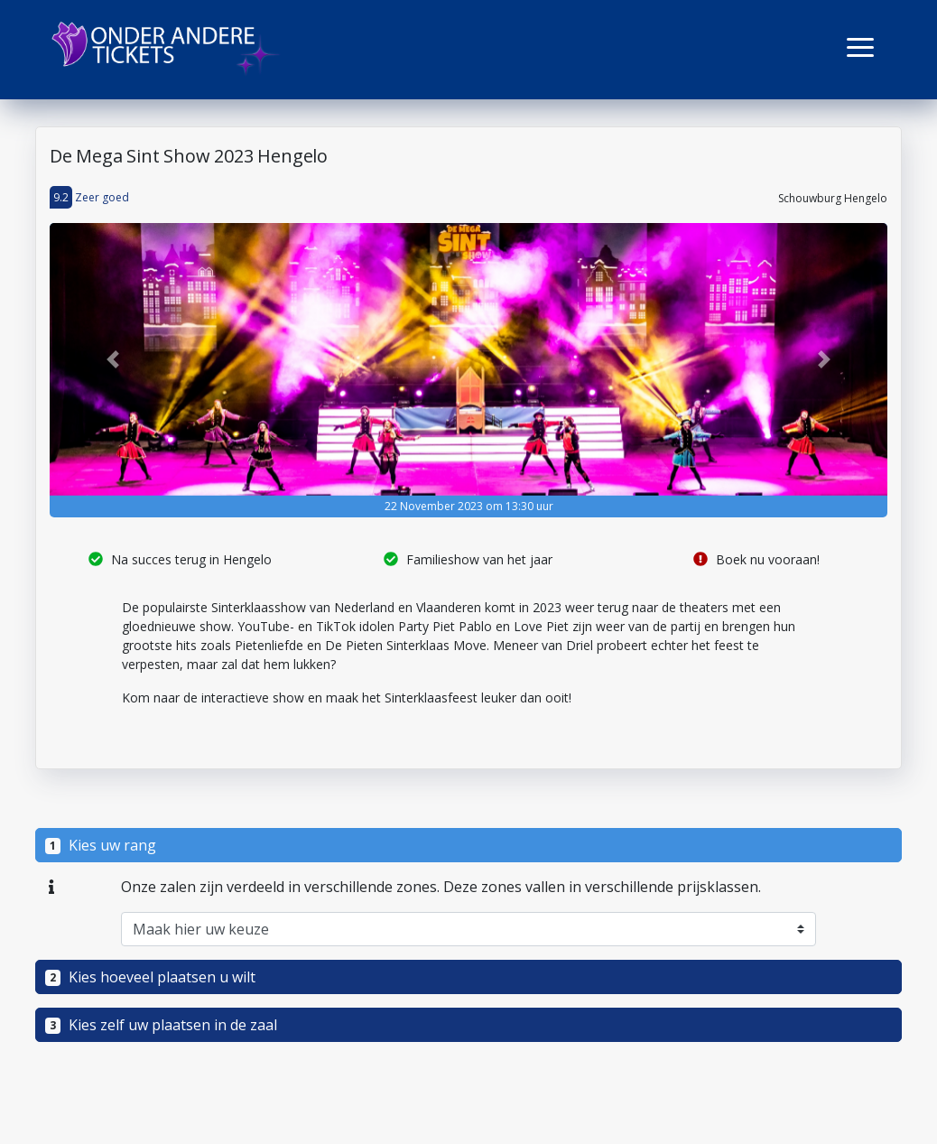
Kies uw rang (100, 845)
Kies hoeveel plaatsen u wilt (150, 977)
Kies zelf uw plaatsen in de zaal (161, 1025)
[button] (860, 47)
